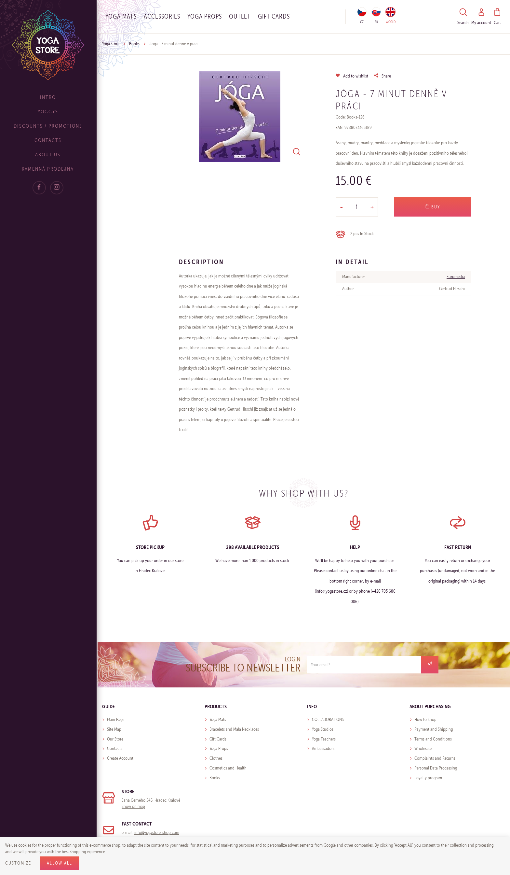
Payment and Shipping (433, 729)
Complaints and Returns (434, 758)
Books (134, 44)
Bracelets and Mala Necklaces (234, 729)
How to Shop (425, 719)
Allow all (59, 863)
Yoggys (49, 111)
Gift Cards (217, 739)
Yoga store (110, 44)
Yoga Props (204, 16)
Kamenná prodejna (49, 169)
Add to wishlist (355, 76)
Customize (18, 863)
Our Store (115, 739)
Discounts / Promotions (49, 126)
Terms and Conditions (433, 739)
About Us (48, 154)
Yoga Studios (322, 729)
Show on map (133, 806)
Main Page (115, 719)
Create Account (120, 758)
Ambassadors (323, 748)
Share (386, 76)
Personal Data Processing (435, 768)
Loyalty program (428, 778)
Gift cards (274, 16)
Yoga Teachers (324, 739)
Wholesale (423, 748)
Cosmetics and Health (228, 768)
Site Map (114, 729)
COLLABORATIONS (328, 719)
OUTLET (240, 16)
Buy (432, 207)
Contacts (48, 140)
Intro (49, 97)
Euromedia (456, 276)
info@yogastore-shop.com (156, 832)
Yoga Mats (121, 16)
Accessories (162, 16)
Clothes (215, 758)
